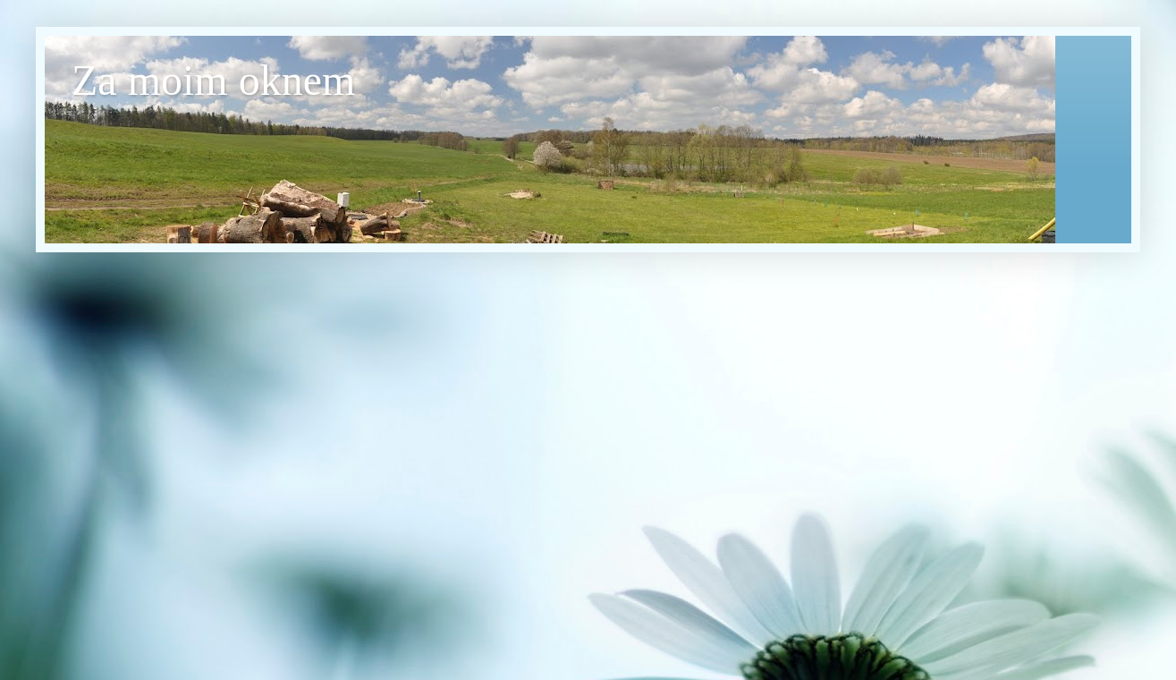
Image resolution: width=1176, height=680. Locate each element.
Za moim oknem (213, 80)
